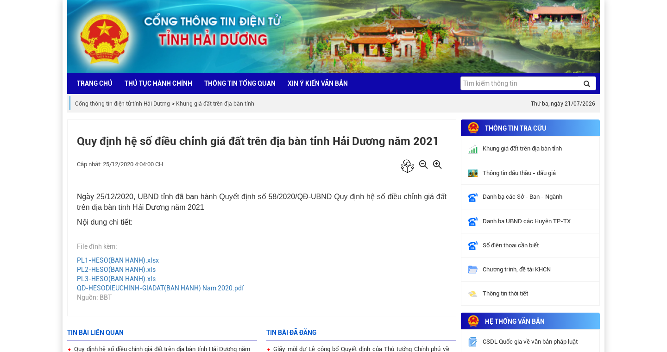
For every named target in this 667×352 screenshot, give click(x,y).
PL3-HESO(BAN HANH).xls (116, 279)
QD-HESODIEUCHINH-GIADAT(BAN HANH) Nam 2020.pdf (160, 288)
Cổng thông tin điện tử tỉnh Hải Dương (122, 104)
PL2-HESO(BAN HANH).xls (116, 269)
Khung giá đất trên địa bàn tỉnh (215, 104)
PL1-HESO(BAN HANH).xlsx (118, 260)
